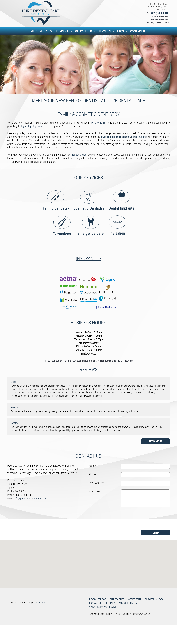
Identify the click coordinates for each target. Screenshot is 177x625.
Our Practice (59, 31)
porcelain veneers (121, 136)
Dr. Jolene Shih (99, 122)
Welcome (37, 31)
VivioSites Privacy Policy (102, 606)
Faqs (120, 31)
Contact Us (138, 31)
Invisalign (106, 136)
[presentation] (98, 519)
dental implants (139, 136)
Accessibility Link (128, 602)
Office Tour (83, 31)
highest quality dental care (34, 126)
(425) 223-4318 (160, 13)
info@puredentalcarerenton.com (30, 498)
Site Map (110, 602)
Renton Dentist (97, 599)
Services (104, 31)
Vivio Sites (41, 602)
